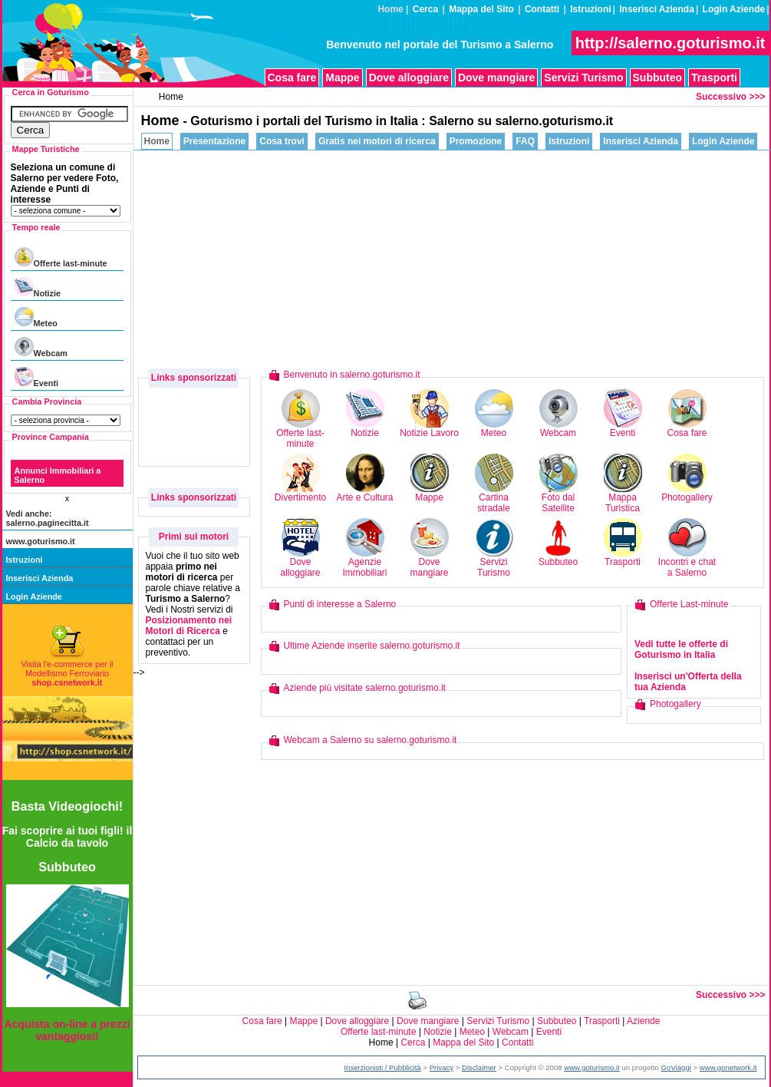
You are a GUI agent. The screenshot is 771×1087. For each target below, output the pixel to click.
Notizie (38, 287)
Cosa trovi (282, 141)
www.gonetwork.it (728, 1067)
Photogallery (687, 493)
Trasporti (714, 77)
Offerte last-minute (61, 257)
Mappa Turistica (623, 499)
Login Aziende (734, 9)
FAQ (525, 141)
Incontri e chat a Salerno (687, 563)
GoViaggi (676, 1067)
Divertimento (300, 493)
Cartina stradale (494, 499)
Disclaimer (479, 1067)
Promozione (476, 141)
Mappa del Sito (481, 9)
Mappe (342, 77)
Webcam (41, 347)
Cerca (425, 9)
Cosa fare (292, 77)
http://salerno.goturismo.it (670, 43)
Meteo (36, 317)
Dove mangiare (496, 77)
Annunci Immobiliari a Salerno (58, 475)
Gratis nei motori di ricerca (377, 141)
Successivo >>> (730, 96)
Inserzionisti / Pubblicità (382, 1067)
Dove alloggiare (409, 77)
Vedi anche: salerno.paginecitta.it (47, 518)
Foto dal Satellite (558, 499)
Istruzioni (590, 9)
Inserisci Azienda (656, 9)
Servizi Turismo (583, 77)
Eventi (36, 377)
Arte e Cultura (364, 493)
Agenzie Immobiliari (364, 563)
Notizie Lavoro (429, 428)
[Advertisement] (579, 257)
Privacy (441, 1067)
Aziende (643, 1021)
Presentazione (214, 141)
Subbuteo (658, 77)
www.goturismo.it (40, 541)
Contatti (542, 9)
